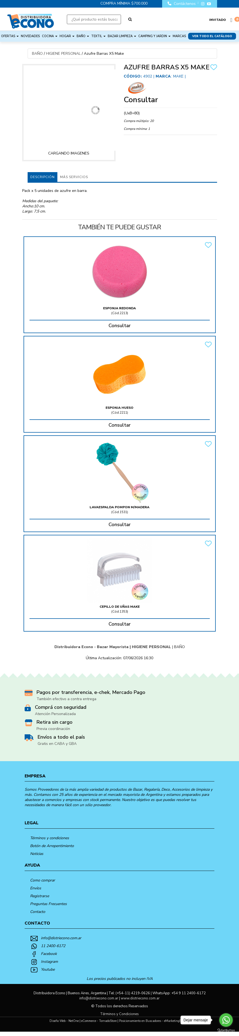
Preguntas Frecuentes (48, 903)
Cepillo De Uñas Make (120, 606)
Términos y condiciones (49, 838)
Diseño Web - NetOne (64, 1021)
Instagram (49, 961)
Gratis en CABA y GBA (57, 743)
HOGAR (67, 36)
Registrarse (39, 896)
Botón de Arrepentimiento (52, 845)
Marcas (179, 36)
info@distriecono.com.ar (61, 938)
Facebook (49, 953)
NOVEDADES (30, 36)
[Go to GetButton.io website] (226, 1030)
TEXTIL (98, 36)
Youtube (48, 969)
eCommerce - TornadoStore (99, 1021)
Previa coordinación (53, 728)
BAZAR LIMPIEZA (122, 36)
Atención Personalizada (55, 713)
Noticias (36, 853)
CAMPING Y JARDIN (154, 36)
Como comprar (42, 880)
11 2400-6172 (53, 945)
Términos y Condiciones (119, 1014)
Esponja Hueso (119, 408)
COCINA (49, 36)
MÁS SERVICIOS (74, 177)
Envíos (35, 888)
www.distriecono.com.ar (140, 998)
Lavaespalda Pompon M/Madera (119, 507)
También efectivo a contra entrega (66, 699)
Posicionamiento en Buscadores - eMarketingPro (151, 1021)
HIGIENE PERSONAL (63, 53)
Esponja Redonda (119, 308)
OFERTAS (10, 36)
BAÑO (83, 36)
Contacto (37, 911)
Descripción (42, 177)
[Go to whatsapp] (226, 1020)
